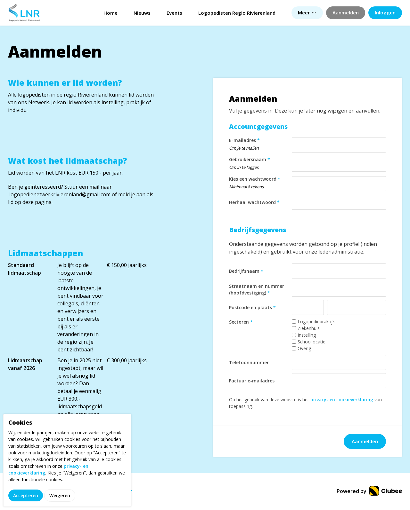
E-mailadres (259, 145)
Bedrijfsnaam (246, 271)
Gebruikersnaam (259, 164)
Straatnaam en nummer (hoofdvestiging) (256, 289)
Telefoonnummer (249, 362)
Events (174, 13)
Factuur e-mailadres (252, 381)
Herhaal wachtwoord (254, 202)
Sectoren (241, 322)
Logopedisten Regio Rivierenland (236, 13)
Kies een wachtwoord (259, 184)
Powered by (369, 491)
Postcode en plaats (252, 307)
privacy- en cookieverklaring (341, 399)
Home (110, 13)
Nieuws (142, 13)
